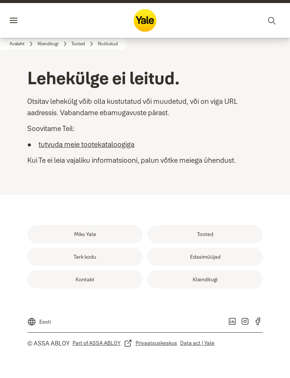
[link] (22, 44)
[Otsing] (272, 20)
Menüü (28, 20)
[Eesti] (39, 319)
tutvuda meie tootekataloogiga (86, 144)
